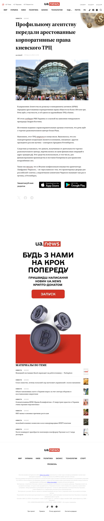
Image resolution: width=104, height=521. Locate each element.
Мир (5, 10)
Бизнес (44, 10)
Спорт (83, 458)
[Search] (101, 10)
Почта (77, 10)
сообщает (29, 118)
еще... (69, 10)
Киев (23, 10)
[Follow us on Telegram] (97, 10)
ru (85, 10)
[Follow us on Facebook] (93, 10)
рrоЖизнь (52, 464)
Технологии (57, 10)
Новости (19, 18)
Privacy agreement (54, 511)
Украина (14, 10)
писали (29, 166)
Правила (42, 511)
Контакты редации (71, 511)
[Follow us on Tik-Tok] (90, 10)
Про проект (31, 511)
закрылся (40, 136)
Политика (33, 10)
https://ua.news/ (44, 475)
